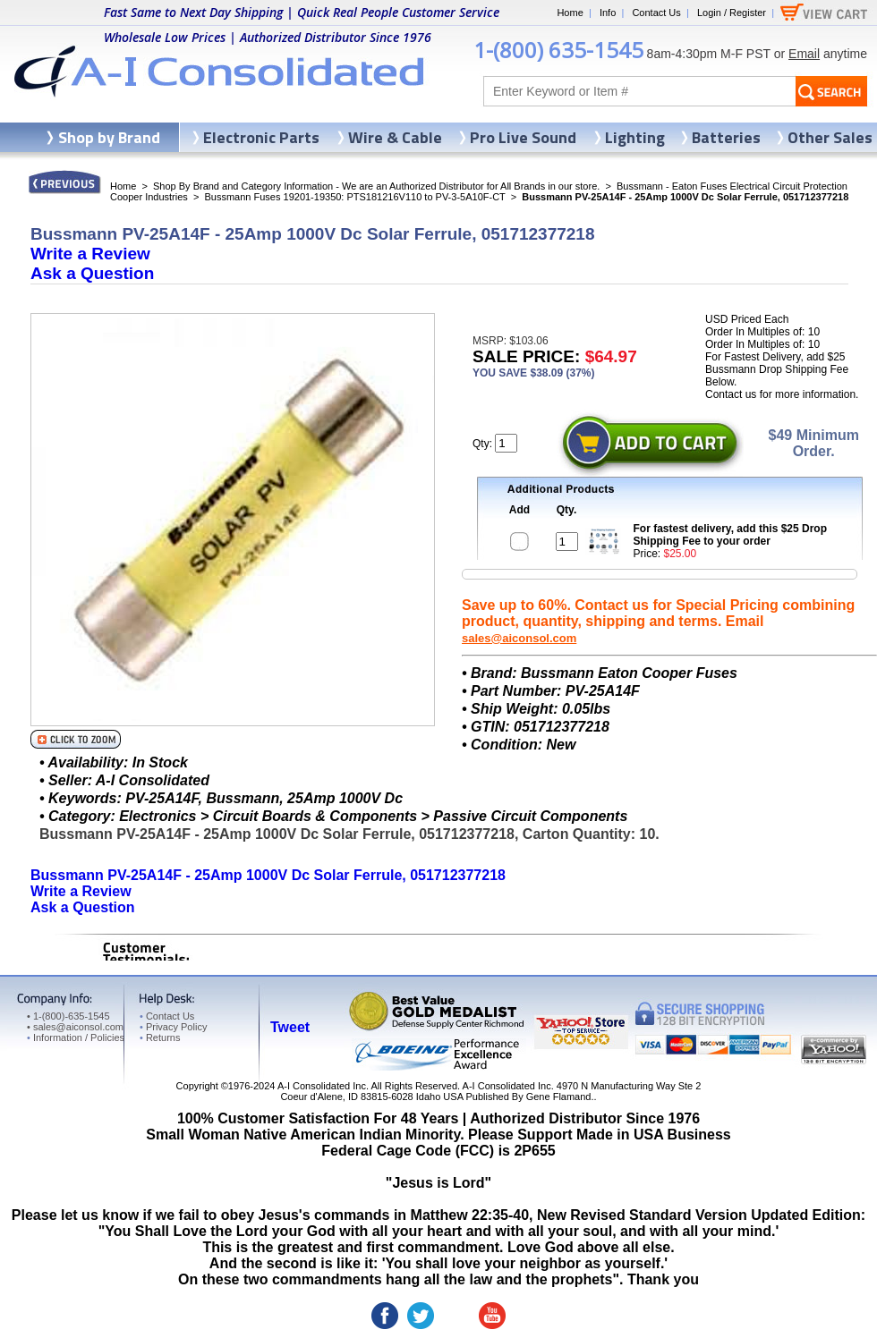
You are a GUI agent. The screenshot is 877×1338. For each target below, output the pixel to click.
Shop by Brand (109, 137)
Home (570, 12)
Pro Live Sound (523, 137)
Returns (160, 1037)
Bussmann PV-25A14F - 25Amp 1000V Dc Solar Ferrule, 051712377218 (268, 875)
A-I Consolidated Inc (321, 1085)
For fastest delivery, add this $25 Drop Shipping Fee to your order (731, 534)
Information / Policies (75, 1037)
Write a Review (90, 253)
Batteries (726, 137)
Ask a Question (92, 273)
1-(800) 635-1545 (558, 49)
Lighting (635, 137)
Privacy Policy (173, 1026)
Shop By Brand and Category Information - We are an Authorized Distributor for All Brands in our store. (376, 186)
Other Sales (830, 137)
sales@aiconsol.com (519, 638)
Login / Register (731, 12)
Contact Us (656, 12)
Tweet (290, 1027)
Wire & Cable (395, 137)
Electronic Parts (261, 137)
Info (608, 12)
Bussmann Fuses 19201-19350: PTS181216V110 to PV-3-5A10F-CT (354, 196)
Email (804, 54)
